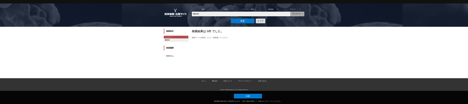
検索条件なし (170, 55)
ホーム (204, 81)
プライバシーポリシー (245, 81)
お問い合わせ (262, 81)
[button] (242, 21)
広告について (227, 81)
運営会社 (215, 81)
